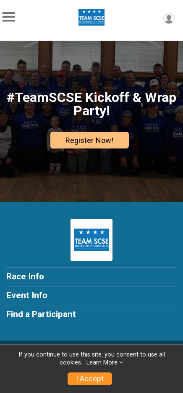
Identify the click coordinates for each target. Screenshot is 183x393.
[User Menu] (169, 18)
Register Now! (89, 140)
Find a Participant (41, 314)
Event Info (26, 295)
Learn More (102, 362)
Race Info (25, 276)
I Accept (90, 379)
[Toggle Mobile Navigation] (8, 17)
